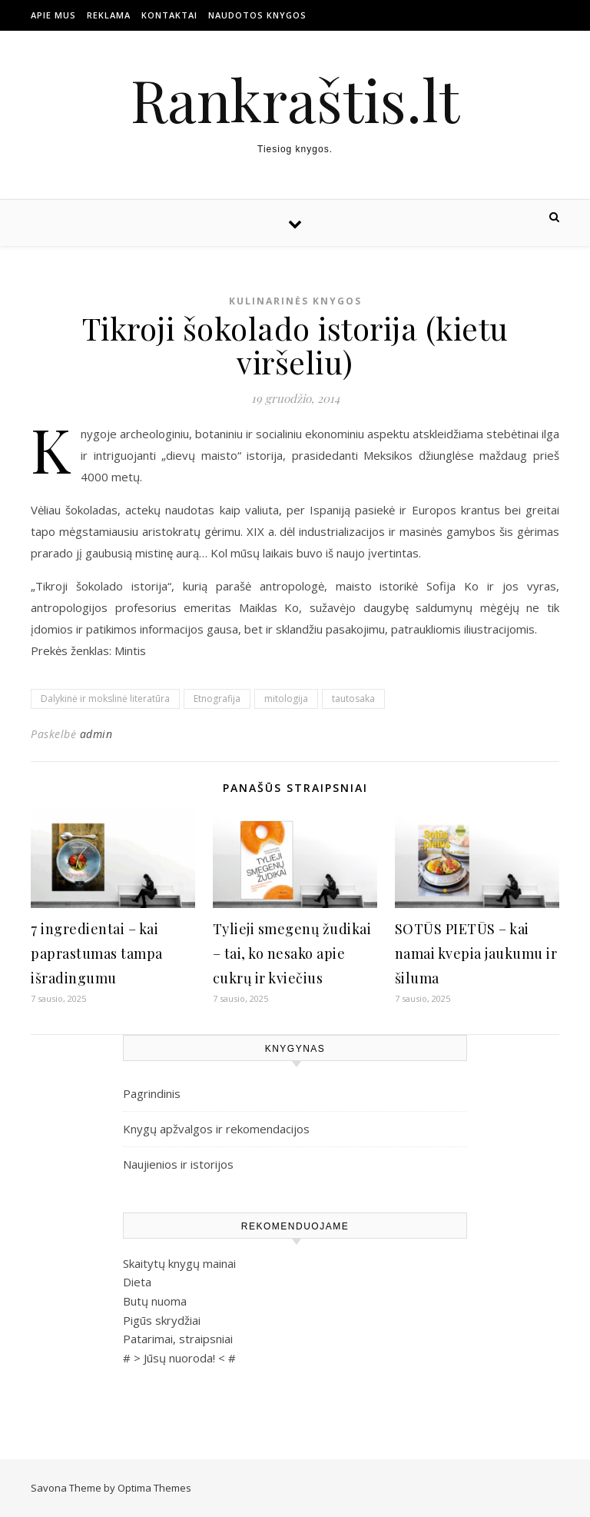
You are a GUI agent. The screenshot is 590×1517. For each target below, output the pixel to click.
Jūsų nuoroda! (179, 1358)
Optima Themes (154, 1488)
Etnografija (217, 698)
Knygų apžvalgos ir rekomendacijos (216, 1128)
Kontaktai (169, 15)
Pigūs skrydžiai (162, 1320)
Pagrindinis (152, 1093)
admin (96, 734)
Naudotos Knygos (257, 15)
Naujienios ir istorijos (178, 1164)
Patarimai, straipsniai (178, 1338)
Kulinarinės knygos (295, 301)
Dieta (137, 1281)
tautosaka (353, 698)
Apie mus (53, 15)
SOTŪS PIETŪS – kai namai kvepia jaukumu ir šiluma (476, 953)
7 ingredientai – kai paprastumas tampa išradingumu (97, 953)
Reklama (109, 15)
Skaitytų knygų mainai (179, 1263)
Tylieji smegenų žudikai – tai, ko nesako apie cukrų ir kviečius (292, 953)
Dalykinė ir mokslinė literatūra (105, 698)
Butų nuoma (155, 1301)
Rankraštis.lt (295, 99)
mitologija (286, 698)
